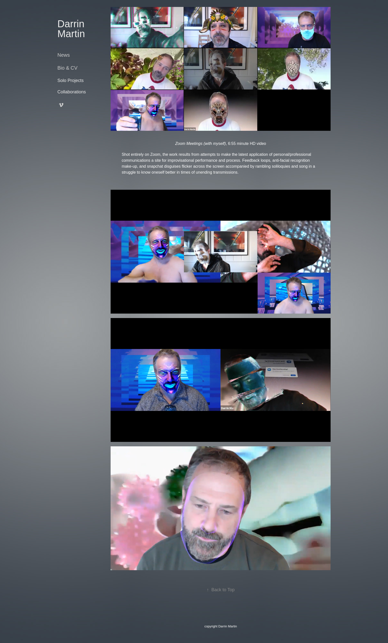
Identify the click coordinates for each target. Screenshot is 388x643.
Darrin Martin (72, 28)
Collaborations (71, 91)
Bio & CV (67, 68)
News (63, 55)
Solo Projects (70, 80)
